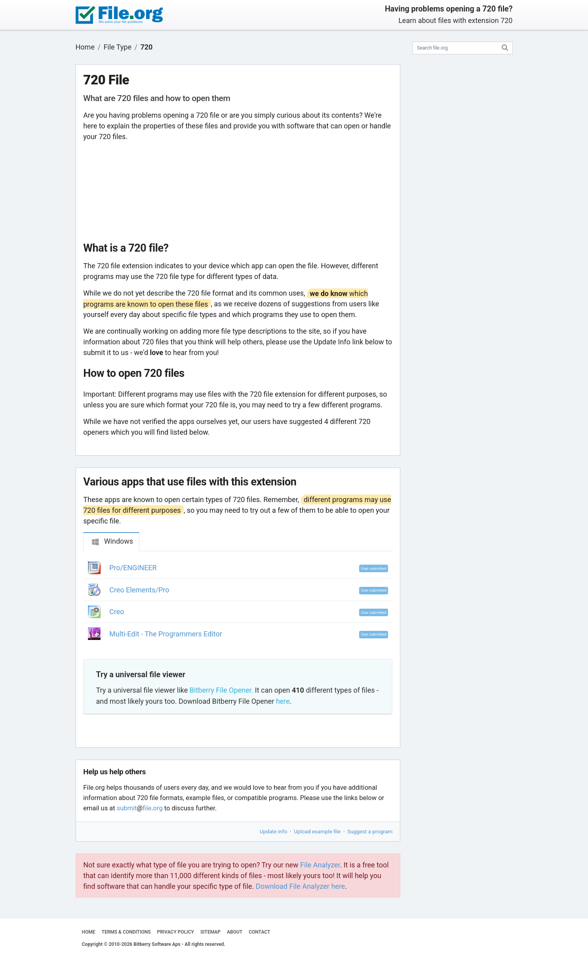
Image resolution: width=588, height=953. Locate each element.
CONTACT (259, 932)
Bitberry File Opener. (221, 690)
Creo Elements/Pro (139, 590)
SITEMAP (210, 932)
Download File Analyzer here (300, 886)
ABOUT (234, 932)
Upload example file (317, 831)
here (283, 701)
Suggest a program (369, 831)
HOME (88, 932)
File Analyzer (320, 865)
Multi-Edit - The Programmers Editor (165, 634)
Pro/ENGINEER (133, 567)
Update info (273, 831)
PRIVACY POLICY (175, 932)
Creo (116, 611)
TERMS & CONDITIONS (126, 932)
